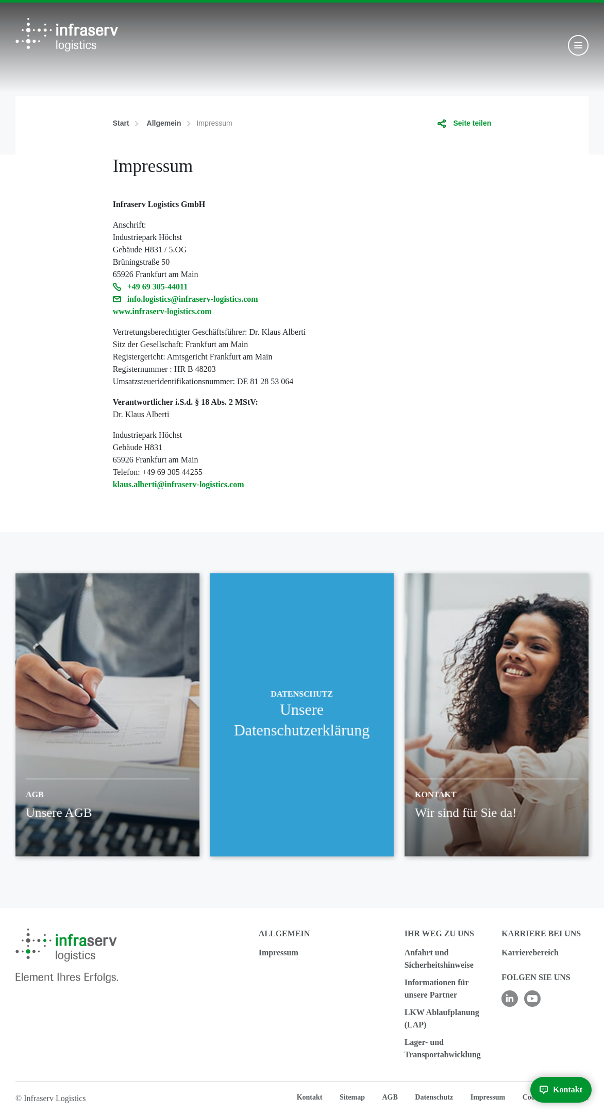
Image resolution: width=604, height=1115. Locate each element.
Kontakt (310, 1097)
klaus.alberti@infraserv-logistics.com (178, 484)
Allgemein (164, 123)
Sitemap (352, 1097)
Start (121, 123)
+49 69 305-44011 (157, 286)
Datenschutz (434, 1097)
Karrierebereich (529, 952)
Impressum (278, 952)
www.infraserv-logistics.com (162, 311)
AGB (389, 1097)
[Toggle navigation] (578, 45)
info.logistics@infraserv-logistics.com (192, 299)
